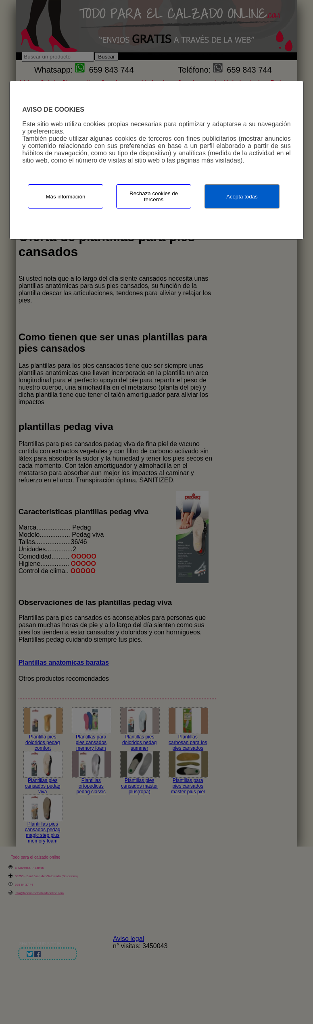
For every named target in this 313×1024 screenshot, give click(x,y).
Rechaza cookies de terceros (153, 196)
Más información (66, 197)
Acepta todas (242, 197)
